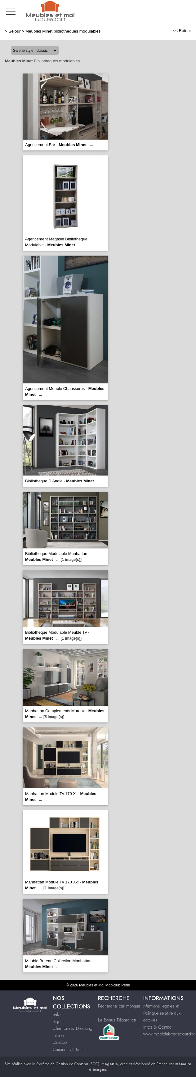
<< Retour (182, 30)
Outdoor (60, 1042)
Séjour (15, 31)
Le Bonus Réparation (117, 1020)
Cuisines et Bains (69, 1049)
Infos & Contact (157, 1027)
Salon (58, 1014)
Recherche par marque (119, 1006)
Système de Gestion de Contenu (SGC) (77, 1064)
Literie (58, 1035)
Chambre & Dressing (72, 1028)
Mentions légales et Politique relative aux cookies (161, 1013)
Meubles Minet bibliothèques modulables (63, 31)
